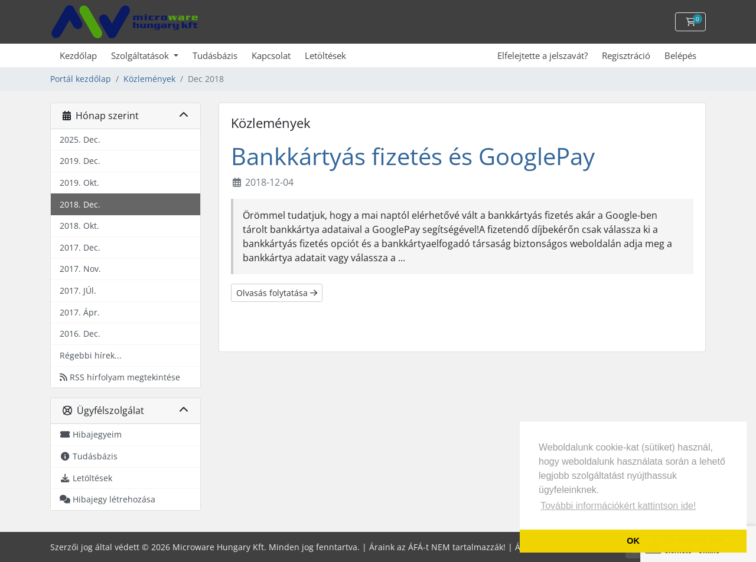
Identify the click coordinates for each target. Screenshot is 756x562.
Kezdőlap (78, 55)
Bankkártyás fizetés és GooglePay (413, 156)
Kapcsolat (271, 55)
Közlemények (149, 78)
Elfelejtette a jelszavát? (542, 55)
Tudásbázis (215, 55)
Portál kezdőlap (80, 78)
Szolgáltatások (141, 55)
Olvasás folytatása (276, 292)
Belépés (680, 55)
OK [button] (633, 540)
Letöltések (325, 55)
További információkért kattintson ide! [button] (618, 506)
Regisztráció (626, 55)
